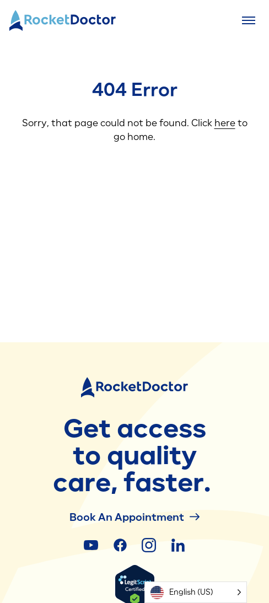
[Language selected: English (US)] (195, 592)
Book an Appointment (134, 517)
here (224, 123)
